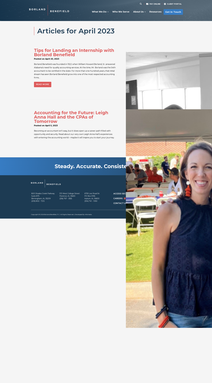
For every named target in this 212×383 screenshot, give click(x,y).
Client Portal (174, 4)
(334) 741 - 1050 (90, 201)
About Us (138, 11)
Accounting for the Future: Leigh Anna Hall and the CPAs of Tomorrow (71, 117)
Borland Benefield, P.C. (52, 214)
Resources (155, 11)
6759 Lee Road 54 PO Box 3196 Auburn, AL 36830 (91, 196)
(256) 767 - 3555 (65, 198)
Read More (42, 84)
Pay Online (155, 4)
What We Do (99, 11)
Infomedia (88, 214)
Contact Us (120, 203)
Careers (118, 198)
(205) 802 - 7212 (38, 201)
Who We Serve (120, 11)
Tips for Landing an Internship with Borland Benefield (74, 52)
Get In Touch (173, 12)
